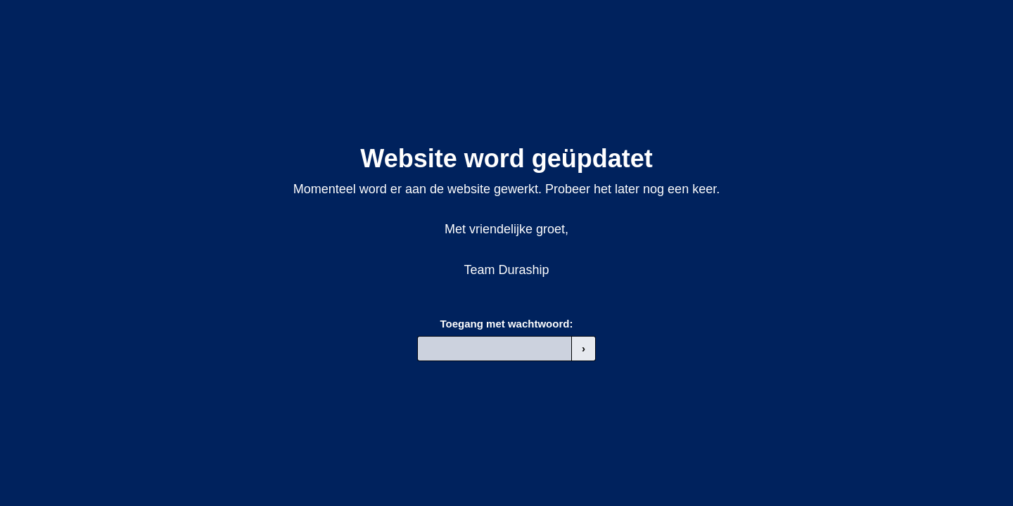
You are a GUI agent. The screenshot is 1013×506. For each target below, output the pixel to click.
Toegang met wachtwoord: (506, 324)
